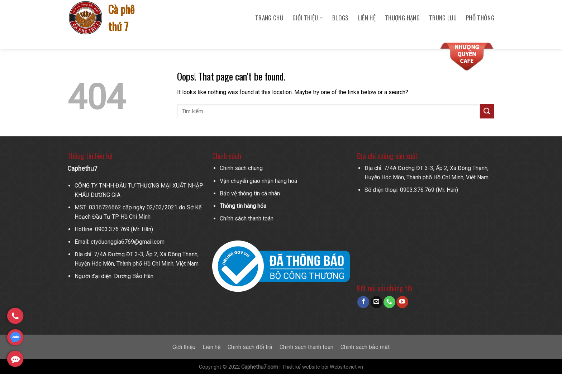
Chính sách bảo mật (365, 347)
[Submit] (487, 111)
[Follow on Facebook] (363, 302)
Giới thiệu (183, 347)
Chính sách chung (241, 168)
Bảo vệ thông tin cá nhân (250, 193)
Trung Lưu (443, 17)
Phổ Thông (480, 17)
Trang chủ (269, 17)
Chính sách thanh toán (246, 218)
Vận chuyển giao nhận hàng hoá (258, 181)
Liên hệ (367, 17)
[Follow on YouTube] (402, 302)
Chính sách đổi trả (250, 347)
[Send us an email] (376, 302)
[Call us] (389, 302)
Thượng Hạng (402, 17)
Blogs (340, 17)
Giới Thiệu (307, 17)
